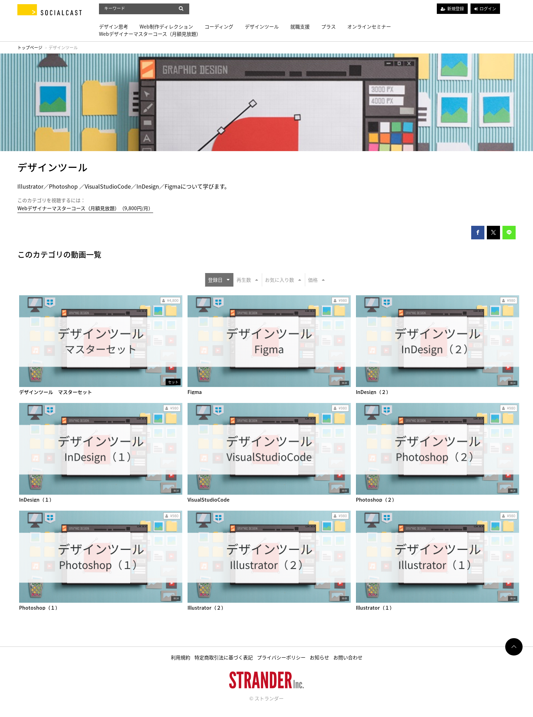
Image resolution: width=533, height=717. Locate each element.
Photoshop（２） (376, 499)
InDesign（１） (36, 499)
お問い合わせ (348, 657)
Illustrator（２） (207, 607)
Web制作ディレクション (166, 26)
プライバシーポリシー (281, 657)
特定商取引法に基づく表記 (223, 657)
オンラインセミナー (369, 26)
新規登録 (455, 9)
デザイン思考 (113, 26)
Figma (195, 391)
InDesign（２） (373, 391)
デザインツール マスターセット (55, 391)
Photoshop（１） (39, 607)
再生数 (247, 279)
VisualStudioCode (209, 499)
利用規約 (180, 657)
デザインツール (262, 26)
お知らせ (319, 657)
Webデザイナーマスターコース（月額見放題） (150, 33)
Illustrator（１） (375, 607)
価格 (316, 279)
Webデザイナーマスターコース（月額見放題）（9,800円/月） (85, 208)
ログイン (488, 9)
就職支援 (300, 26)
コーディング (219, 26)
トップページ (29, 47)
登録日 (219, 279)
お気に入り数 (283, 279)
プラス (328, 26)
